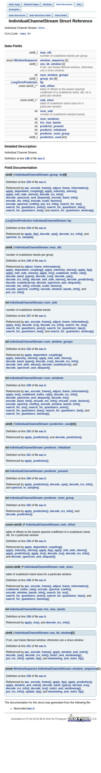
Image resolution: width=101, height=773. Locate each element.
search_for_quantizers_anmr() (25, 207)
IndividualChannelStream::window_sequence (67, 669)
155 (28, 541)
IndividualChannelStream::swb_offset (50, 525)
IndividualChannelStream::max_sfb (38, 248)
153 (28, 182)
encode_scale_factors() (46, 201)
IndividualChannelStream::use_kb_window (43, 633)
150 (28, 676)
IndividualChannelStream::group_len (39, 175)
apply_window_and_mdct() (70, 652)
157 (28, 316)
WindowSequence (26, 61)
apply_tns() (47, 273)
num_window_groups (54, 75)
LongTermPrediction (24, 83)
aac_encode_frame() (38, 188)
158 (28, 386)
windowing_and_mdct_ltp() (66, 659)
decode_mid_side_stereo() (48, 280)
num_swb (46, 111)
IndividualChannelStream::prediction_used (43, 424)
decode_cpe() (49, 234)
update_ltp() (33, 659)
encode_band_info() (65, 198)
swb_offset (47, 86)
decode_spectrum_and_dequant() (28, 198)
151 (28, 646)
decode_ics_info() (51, 195)
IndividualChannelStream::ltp (52, 221)
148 (27, 159)
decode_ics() (30, 325)
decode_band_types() (20, 277)
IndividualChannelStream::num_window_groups (41, 342)
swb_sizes (47, 100)
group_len (46, 79)
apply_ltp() (31, 234)
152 (28, 349)
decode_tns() (60, 398)
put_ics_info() (50, 204)
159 (28, 617)
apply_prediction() (36, 438)
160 (28, 479)
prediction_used (50, 138)
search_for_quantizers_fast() (25, 211)
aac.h (25, 34)
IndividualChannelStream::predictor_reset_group (42, 498)
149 (28, 261)
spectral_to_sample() (19, 237)
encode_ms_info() (18, 201)
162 (28, 505)
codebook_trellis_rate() (71, 273)
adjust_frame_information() (70, 188)
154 (28, 228)
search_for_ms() (71, 204)
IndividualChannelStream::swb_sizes (49, 567)
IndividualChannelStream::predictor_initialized (40, 448)
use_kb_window (50, 64)
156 (28, 580)
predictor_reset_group (54, 134)
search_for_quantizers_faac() (66, 207)
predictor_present (51, 127)
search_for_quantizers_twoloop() (72, 211)
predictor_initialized (53, 130)
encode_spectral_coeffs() (22, 204)
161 (28, 455)
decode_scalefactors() (20, 283)
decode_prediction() (80, 280)
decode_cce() (44, 277)
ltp (42, 83)
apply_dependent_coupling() (24, 191)
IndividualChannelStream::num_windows (36, 378)
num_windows (49, 119)
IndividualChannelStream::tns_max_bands (37, 610)
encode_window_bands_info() (60, 289)
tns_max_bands (50, 123)
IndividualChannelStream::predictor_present (39, 471)
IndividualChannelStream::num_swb (33, 303)
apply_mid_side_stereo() (22, 195)
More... (42, 28)
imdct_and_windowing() (66, 656)
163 (28, 432)
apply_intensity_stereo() (60, 191)
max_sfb (45, 53)
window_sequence (52, 61)
